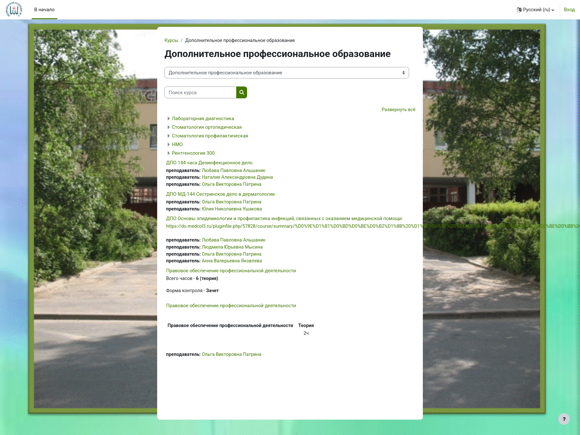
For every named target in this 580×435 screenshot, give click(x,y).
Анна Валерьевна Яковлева (234, 264)
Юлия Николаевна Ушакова (234, 210)
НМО (177, 145)
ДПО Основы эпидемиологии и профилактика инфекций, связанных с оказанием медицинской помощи (284, 220)
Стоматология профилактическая (210, 136)
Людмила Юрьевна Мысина (234, 249)
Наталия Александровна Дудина (240, 178)
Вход (569, 9)
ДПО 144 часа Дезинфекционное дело (209, 163)
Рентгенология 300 (193, 153)
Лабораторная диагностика (203, 119)
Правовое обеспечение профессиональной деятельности (231, 273)
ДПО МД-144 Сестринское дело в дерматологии (220, 195)
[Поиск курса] (201, 93)
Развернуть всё (398, 110)
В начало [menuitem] (44, 9)
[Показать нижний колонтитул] (564, 419)
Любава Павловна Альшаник (236, 171)
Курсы (172, 41)
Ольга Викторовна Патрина (234, 185)
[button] (535, 9)
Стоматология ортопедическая (207, 127)
